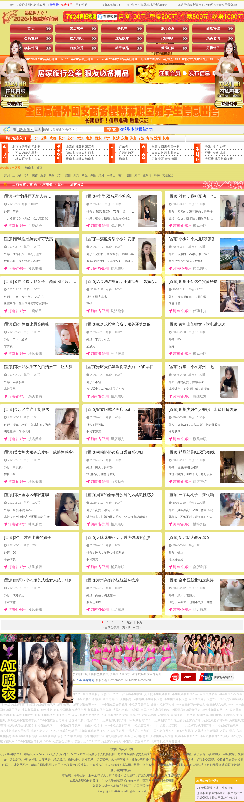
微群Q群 (167, 48)
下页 (139, 622)
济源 (157, 175)
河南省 (89, 159)
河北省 (35, 146)
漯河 (101, 175)
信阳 (129, 175)
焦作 (35, 175)
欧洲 (215, 153)
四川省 (165, 146)
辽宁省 (26, 159)
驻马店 (147, 175)
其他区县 (168, 175)
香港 (208, 146)
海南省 (123, 159)
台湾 (223, 146)
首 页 (31, 28)
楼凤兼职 (76, 38)
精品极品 (122, 48)
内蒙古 (26, 153)
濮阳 (68, 175)
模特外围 (31, 48)
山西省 (16, 153)
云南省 (156, 153)
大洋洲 (209, 159)
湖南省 (70, 159)
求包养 (122, 28)
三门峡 (16, 175)
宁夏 (161, 159)
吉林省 (16, 159)
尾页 (130, 622)
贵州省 (175, 146)
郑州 (7, 175)
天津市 (26, 146)
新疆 (174, 159)
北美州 (219, 159)
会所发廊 (31, 38)
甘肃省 (175, 153)
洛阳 (27, 175)
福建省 (70, 153)
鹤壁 (51, 175)
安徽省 (80, 153)
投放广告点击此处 (122, 749)
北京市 (16, 146)
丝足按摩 (122, 38)
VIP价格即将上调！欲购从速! (215, 788)
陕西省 (165, 153)
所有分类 (77, 184)
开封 (76, 175)
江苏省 (80, 146)
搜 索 (111, 129)
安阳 (60, 175)
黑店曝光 (76, 28)
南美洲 (228, 159)
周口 (137, 175)
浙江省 (89, 146)
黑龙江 (35, 153)
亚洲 (208, 153)
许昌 (93, 175)
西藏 (154, 159)
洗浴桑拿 (167, 28)
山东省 (35, 159)
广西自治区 (126, 153)
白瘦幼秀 (76, 48)
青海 (168, 159)
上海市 (70, 146)
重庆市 (156, 146)
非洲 (223, 153)
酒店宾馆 (213, 28)
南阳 (121, 175)
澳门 (215, 146)
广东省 (123, 146)
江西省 (89, 153)
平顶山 (111, 175)
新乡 (43, 175)
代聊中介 (167, 38)
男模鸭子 (213, 48)
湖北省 (80, 159)
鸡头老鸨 (213, 38)
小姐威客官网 (85, 680)
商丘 (85, 175)
